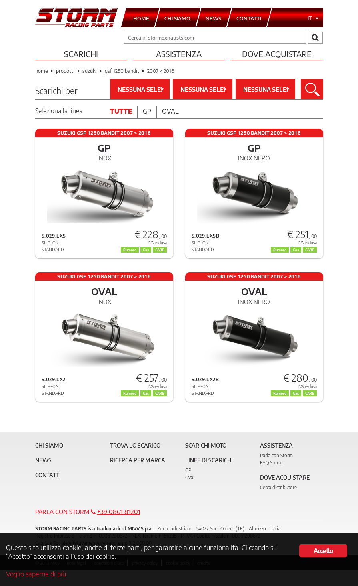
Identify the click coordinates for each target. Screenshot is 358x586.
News (43, 460)
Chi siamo (49, 445)
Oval (170, 111)
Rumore (279, 250)
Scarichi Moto (205, 445)
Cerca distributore (278, 487)
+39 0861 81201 (118, 511)
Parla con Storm (276, 455)
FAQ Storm (271, 463)
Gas (296, 250)
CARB (309, 250)
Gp (147, 111)
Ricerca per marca (137, 460)
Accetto (323, 551)
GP (188, 470)
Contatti (48, 475)
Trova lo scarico (135, 445)
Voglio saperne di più (36, 573)
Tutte (121, 111)
